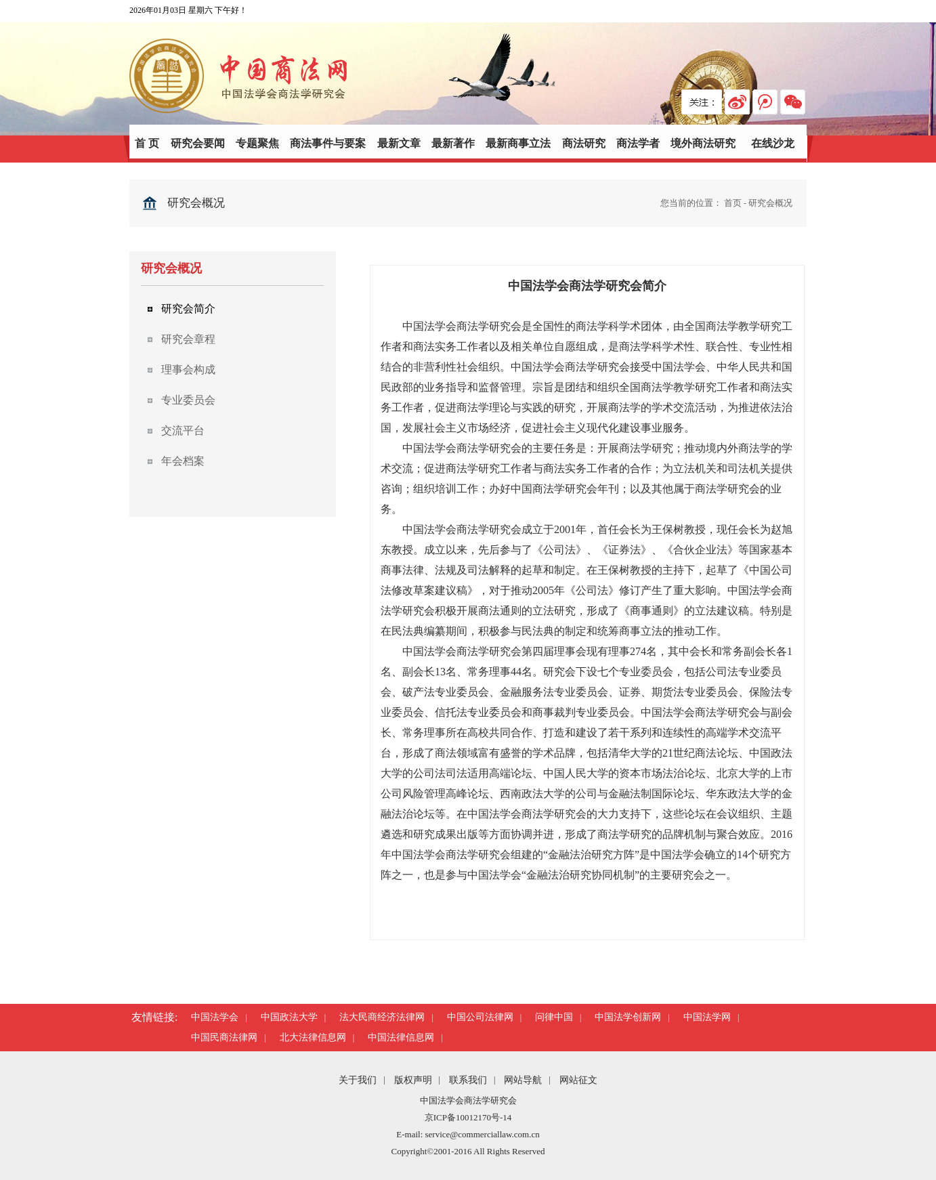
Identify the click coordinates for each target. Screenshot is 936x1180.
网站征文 (578, 1080)
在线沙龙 (772, 143)
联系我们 (468, 1080)
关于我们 (358, 1080)
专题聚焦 (257, 143)
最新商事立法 (518, 143)
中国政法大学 (289, 1017)
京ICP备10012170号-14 (468, 1117)
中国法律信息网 (401, 1037)
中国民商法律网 (224, 1037)
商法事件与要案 (328, 143)
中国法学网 (707, 1017)
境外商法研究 (703, 143)
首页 (733, 203)
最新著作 (453, 143)
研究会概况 (770, 203)
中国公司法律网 (480, 1017)
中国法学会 (214, 1017)
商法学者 (638, 143)
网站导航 (523, 1080)
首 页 (147, 143)
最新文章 (399, 143)
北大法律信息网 (313, 1037)
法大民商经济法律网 (382, 1017)
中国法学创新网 (628, 1017)
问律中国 (554, 1017)
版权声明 (413, 1080)
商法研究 (583, 143)
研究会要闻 (198, 143)
